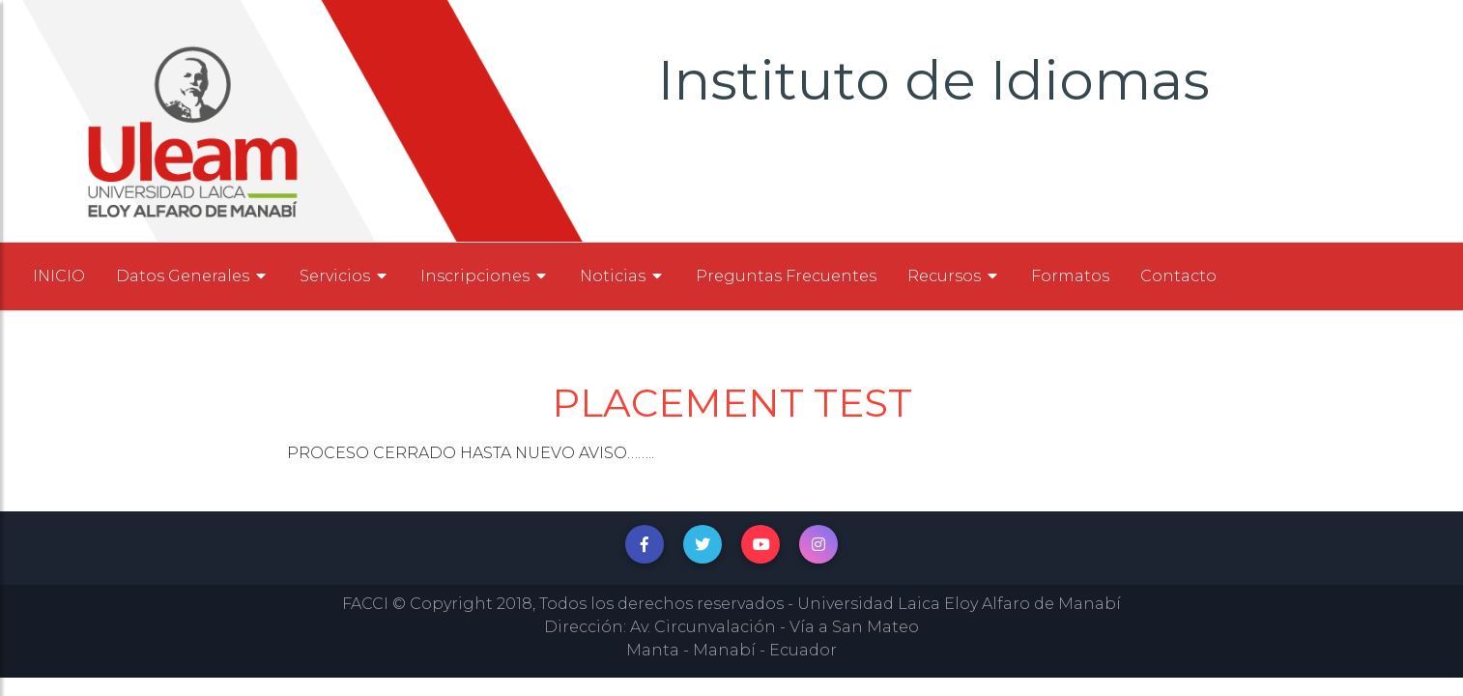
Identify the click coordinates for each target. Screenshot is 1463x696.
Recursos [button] (953, 276)
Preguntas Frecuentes (786, 276)
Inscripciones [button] (484, 276)
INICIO (59, 276)
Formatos (1070, 276)
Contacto (1178, 276)
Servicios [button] (344, 276)
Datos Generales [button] (192, 276)
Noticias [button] (622, 276)
